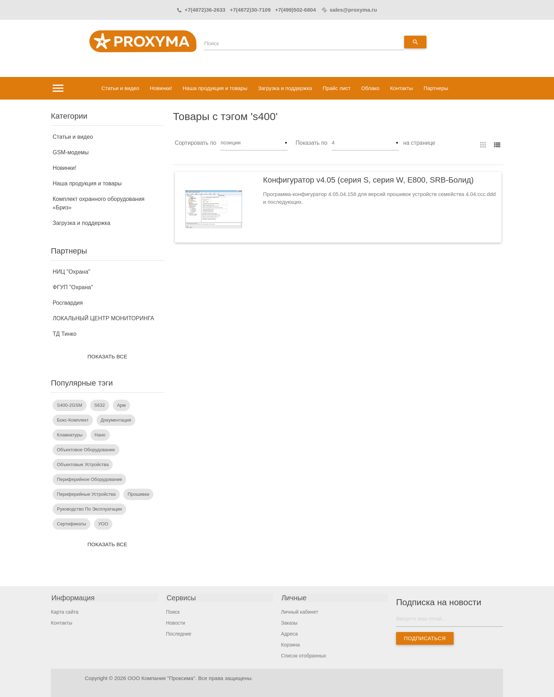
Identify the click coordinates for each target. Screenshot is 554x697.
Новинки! (161, 88)
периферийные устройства (86, 494)
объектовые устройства (82, 464)
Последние (178, 634)
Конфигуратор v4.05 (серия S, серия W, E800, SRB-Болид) (368, 180)
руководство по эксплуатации (89, 509)
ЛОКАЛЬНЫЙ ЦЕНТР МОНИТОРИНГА (103, 318)
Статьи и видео (120, 88)
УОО (103, 523)
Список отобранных (303, 656)
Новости (175, 623)
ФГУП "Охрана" (73, 287)
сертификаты (71, 523)
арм (121, 405)
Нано (100, 434)
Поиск (211, 44)
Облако (370, 88)
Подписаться (425, 638)
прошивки (138, 494)
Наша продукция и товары (215, 88)
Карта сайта (64, 612)
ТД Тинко (64, 334)
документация (116, 420)
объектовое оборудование (86, 449)
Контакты (401, 88)
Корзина (290, 645)
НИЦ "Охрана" (71, 272)
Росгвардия (68, 303)
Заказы (289, 623)
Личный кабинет (299, 612)
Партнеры (436, 88)
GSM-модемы (71, 152)
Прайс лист (336, 88)
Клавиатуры (70, 434)
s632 (99, 405)
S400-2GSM (69, 405)
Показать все (107, 356)
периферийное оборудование (89, 479)
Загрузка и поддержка (285, 88)
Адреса (289, 634)
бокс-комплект (73, 420)
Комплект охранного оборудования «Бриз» (99, 203)
